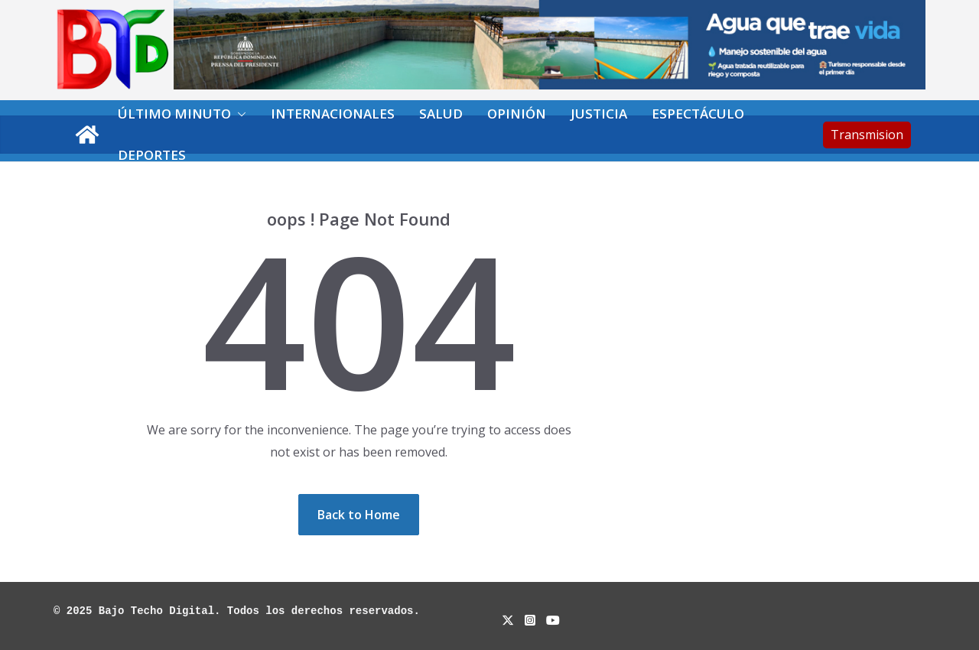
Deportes (152, 155)
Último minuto (174, 113)
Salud (441, 113)
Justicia (599, 113)
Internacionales (333, 113)
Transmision (867, 134)
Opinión (516, 113)
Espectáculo (698, 113)
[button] (238, 114)
